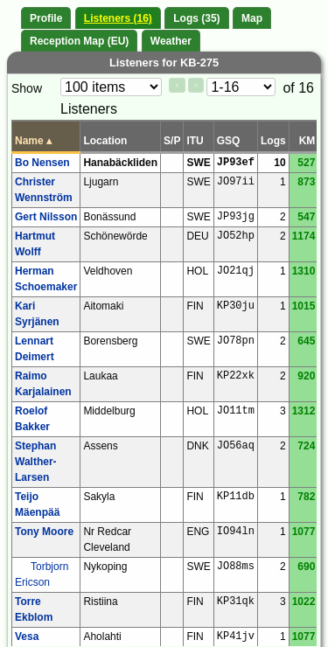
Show (26, 88)
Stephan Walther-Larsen (36, 462)
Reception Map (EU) (79, 41)
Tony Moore (44, 531)
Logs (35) (196, 18)
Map (251, 18)
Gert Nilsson (46, 217)
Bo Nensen (42, 163)
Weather (171, 41)
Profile (46, 18)
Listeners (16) (118, 18)
